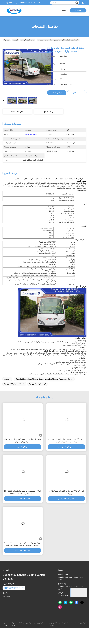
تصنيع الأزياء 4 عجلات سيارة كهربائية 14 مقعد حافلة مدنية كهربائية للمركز (22, 440)
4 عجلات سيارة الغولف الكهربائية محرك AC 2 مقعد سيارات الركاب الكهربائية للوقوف (66, 440)
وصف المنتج (48, 112)
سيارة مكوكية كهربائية (28, 40)
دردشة (78, 10)
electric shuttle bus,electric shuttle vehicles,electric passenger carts (44, 379)
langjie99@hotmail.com (14, 588)
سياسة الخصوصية (5, 624)
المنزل (6, 40)
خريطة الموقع (13, 624)
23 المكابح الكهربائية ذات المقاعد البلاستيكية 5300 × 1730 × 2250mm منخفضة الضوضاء (22, 492)
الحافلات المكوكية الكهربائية (13, 384)
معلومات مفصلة (17, 112)
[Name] (76, 2)
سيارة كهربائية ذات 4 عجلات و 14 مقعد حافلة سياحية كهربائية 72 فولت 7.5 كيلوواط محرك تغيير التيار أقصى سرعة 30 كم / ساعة (22, 544)
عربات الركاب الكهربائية (37, 384)
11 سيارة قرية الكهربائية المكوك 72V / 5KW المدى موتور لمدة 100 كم (66, 492)
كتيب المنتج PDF (31, 134)
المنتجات (15, 40)
